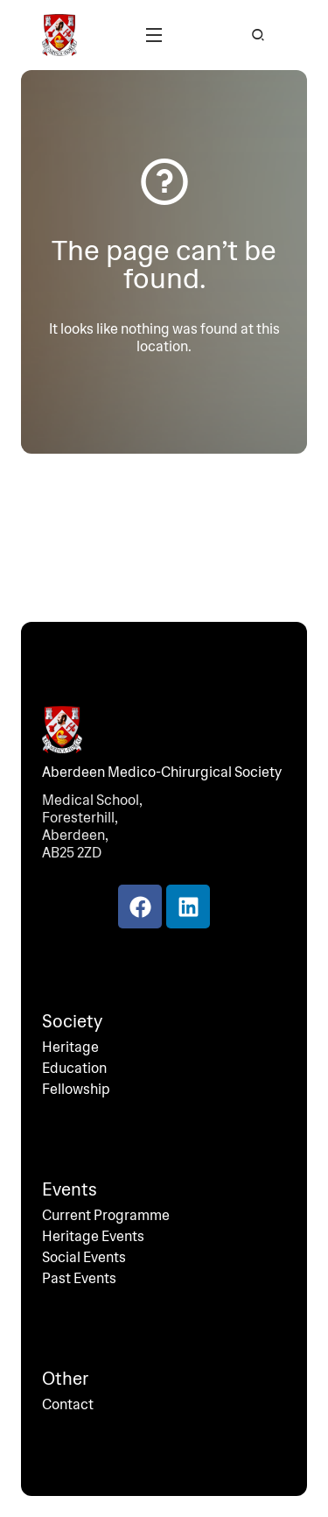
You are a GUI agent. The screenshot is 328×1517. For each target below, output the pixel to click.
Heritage (70, 1048)
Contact (68, 1405)
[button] (154, 35)
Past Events (79, 1279)
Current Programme (106, 1216)
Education (74, 1069)
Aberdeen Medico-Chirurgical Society (162, 772)
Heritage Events (93, 1237)
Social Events (84, 1258)
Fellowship (76, 1090)
